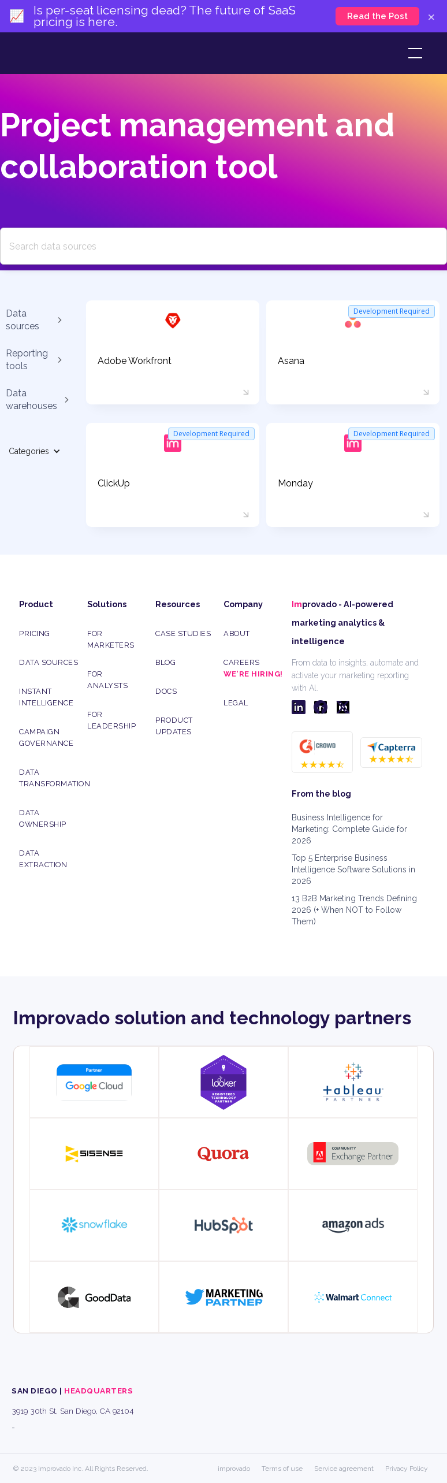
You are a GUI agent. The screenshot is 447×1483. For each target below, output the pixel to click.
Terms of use (282, 1469)
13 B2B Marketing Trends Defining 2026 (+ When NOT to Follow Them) (354, 910)
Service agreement (344, 1469)
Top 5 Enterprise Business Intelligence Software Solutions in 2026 (353, 869)
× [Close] (431, 16)
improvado (234, 1469)
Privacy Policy (406, 1469)
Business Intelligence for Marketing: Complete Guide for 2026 (349, 829)
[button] (412, 53)
